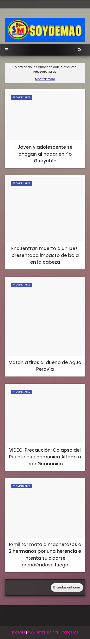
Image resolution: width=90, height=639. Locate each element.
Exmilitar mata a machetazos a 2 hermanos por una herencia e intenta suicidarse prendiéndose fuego (45, 554)
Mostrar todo (45, 79)
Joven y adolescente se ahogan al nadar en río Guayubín (45, 154)
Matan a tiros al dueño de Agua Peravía (45, 366)
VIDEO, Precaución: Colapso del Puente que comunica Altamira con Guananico (45, 457)
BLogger (18, 632)
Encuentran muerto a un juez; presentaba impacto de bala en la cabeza (45, 255)
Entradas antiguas (67, 587)
